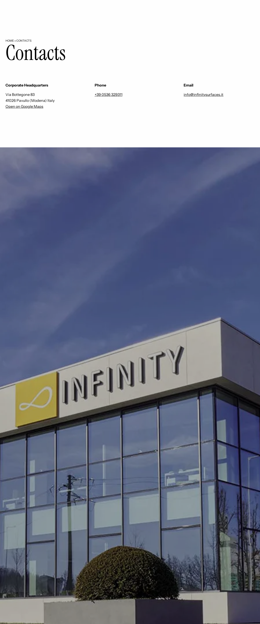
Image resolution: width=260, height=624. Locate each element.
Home (10, 40)
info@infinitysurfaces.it (203, 94)
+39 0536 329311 (108, 94)
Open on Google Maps (24, 106)
